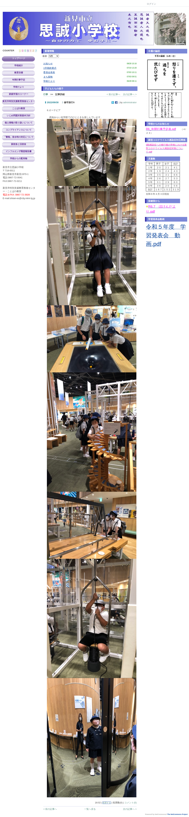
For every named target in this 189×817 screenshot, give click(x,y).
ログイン (151, 4)
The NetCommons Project (177, 814)
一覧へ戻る (90, 809)
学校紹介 (18, 65)
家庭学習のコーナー (18, 94)
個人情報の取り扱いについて (19, 122)
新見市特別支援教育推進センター (19, 101)
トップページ (18, 58)
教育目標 (18, 72)
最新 (50, 56)
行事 (45, 94)
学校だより (18, 87)
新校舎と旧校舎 (18, 144)
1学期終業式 (49, 68)
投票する (107, 803)
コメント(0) (130, 802)
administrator (130, 102)
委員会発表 (49, 72)
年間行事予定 (18, 80)
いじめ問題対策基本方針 (18, 115)
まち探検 (48, 76)
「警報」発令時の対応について (19, 137)
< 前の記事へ (113, 94)
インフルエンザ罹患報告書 (19, 151)
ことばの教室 (18, 108)
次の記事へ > (130, 94)
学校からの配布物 (18, 158)
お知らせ (48, 63)
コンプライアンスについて (19, 130)
